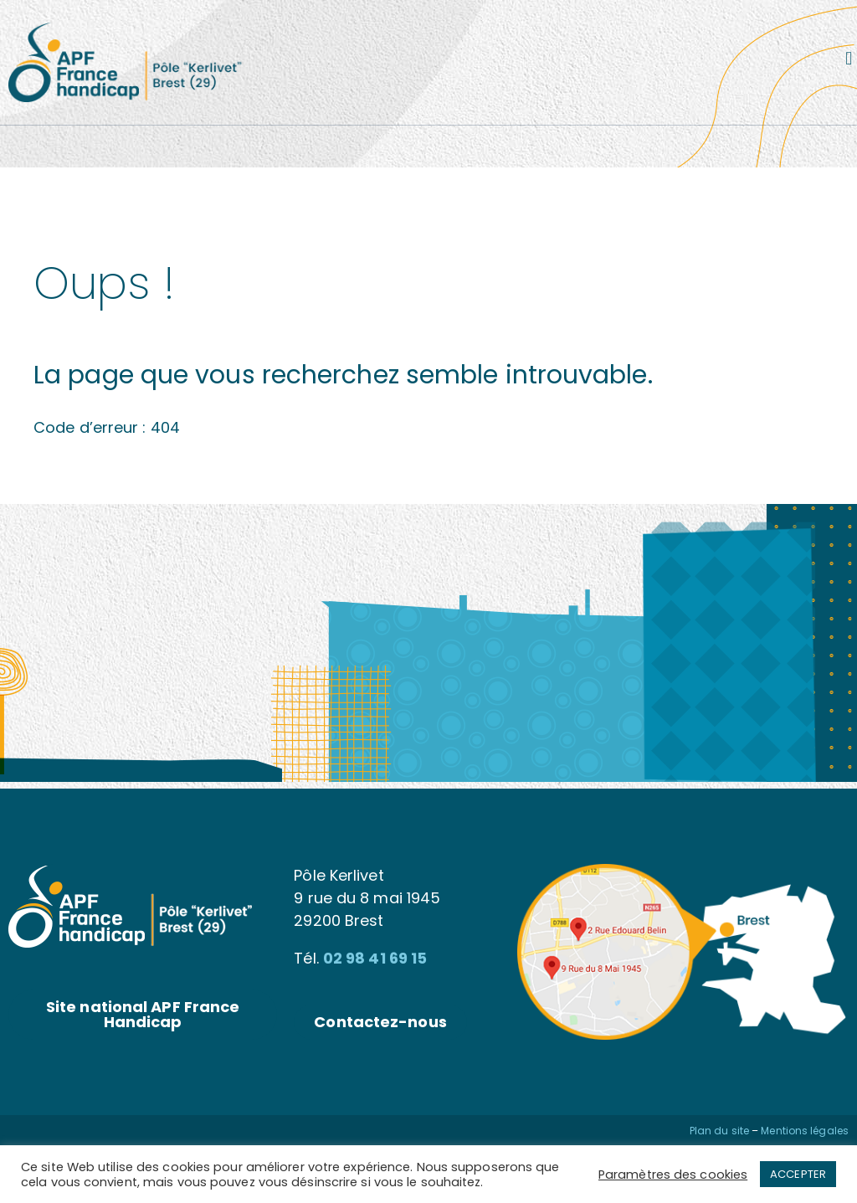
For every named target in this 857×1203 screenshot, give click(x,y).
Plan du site (719, 1130)
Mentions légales (805, 1130)
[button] (849, 58)
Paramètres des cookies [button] (672, 1174)
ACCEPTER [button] (798, 1174)
